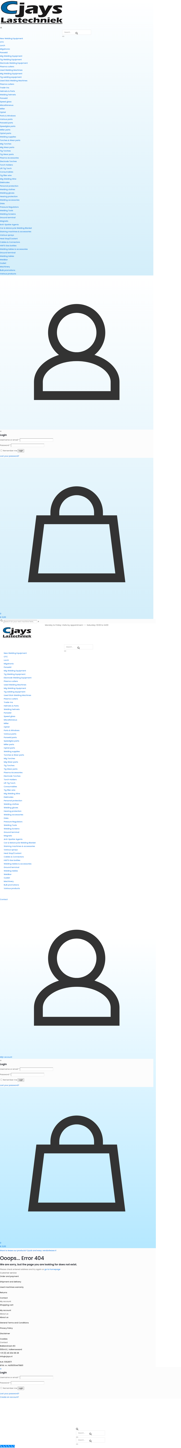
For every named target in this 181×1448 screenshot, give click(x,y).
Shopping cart (6, 1305)
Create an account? (9, 1397)
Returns (3, 1292)
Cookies (3, 1339)
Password (5, 1382)
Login (21, 1388)
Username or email (9, 1377)
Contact (4, 1298)
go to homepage (52, 1269)
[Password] (27, 1383)
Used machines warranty (12, 1287)
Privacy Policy (6, 1328)
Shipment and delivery (10, 1281)
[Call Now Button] (7, 1446)
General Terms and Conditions (14, 1322)
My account (5, 1310)
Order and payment (9, 1276)
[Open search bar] (77, 1429)
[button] (76, 1285)
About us (4, 1317)
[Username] (36, 1377)
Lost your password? (9, 1393)
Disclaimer (5, 1333)
